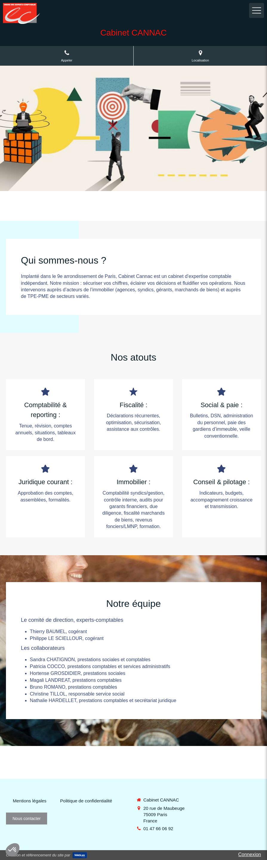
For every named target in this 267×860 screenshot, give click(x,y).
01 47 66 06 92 (158, 828)
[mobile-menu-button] (256, 10)
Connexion (249, 854)
